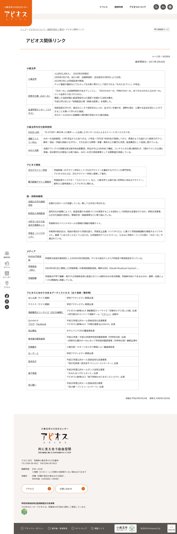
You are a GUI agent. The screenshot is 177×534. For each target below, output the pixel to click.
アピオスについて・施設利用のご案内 (46, 29)
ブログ (31, 324)
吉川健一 (32, 384)
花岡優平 (32, 346)
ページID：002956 (161, 56)
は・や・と (33, 353)
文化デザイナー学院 (37, 169)
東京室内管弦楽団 (36, 338)
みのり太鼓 (33, 150)
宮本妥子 (32, 361)
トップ (23, 29)
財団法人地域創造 (36, 213)
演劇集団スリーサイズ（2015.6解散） (46, 312)
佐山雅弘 (32, 330)
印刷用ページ (163, 29)
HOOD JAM (33, 132)
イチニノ (106, 314)
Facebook (41, 324)
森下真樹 (32, 373)
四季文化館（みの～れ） (39, 95)
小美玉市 (32, 78)
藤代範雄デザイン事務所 (39, 181)
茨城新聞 (32, 278)
